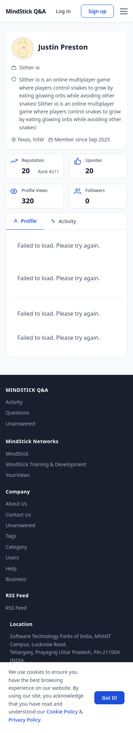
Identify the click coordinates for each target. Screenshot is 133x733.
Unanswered (20, 423)
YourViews (17, 475)
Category (16, 546)
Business (16, 579)
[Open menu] (124, 11)
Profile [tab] (25, 221)
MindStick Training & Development (46, 464)
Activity (14, 402)
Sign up (97, 11)
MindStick (17, 453)
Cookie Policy (62, 711)
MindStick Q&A (26, 11)
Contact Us (18, 514)
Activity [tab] (63, 221)
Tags (11, 535)
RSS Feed (16, 607)
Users (12, 557)
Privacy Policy (24, 719)
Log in (63, 11)
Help (11, 568)
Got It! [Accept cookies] (109, 697)
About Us (16, 503)
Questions (17, 412)
